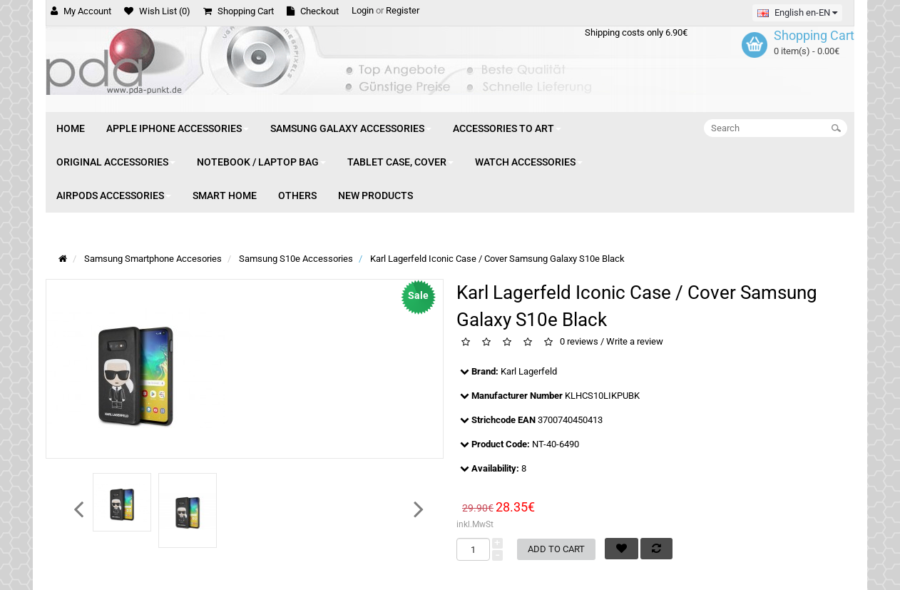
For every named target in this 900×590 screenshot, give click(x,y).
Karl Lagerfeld (529, 371)
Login (363, 10)
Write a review (634, 342)
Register (402, 10)
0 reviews (579, 342)
